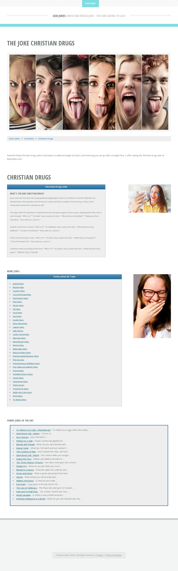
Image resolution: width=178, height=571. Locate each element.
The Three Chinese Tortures (29, 462)
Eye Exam (21, 484)
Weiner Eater (22, 448)
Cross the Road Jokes (22, 294)
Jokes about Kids (20, 323)
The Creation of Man (26, 451)
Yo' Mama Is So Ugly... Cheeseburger (33, 430)
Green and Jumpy (24, 473)
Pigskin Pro (21, 466)
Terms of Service (114, 555)
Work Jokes (17, 396)
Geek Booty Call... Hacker (28, 433)
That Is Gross (18, 385)
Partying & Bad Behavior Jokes (26, 356)
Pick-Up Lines (18, 359)
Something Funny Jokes (23, 374)
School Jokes (18, 370)
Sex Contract (22, 437)
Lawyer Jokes (18, 327)
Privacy (99, 555)
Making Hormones (25, 480)
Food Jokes (17, 312)
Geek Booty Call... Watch (27, 455)
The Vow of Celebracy (26, 487)
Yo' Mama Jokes (19, 399)
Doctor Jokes (18, 305)
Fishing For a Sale (24, 440)
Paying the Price (23, 458)
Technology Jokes (20, 381)
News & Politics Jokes (22, 352)
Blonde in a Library (25, 469)
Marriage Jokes (19, 338)
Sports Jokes (18, 378)
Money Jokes (18, 345)
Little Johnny (18, 331)
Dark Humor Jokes (20, 298)
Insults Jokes (18, 320)
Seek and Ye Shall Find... (27, 491)
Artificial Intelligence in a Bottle (30, 498)
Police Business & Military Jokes (26, 363)
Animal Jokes (18, 283)
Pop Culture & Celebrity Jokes (25, 367)
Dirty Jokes (17, 301)
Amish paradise (23, 495)
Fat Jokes (17, 309)
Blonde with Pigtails (25, 444)
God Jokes (59, 16)
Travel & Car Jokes (20, 388)
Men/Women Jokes (21, 341)
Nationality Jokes (20, 349)
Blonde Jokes (18, 287)
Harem (19, 477)
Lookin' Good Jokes (21, 334)
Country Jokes (19, 291)
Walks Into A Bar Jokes (22, 392)
